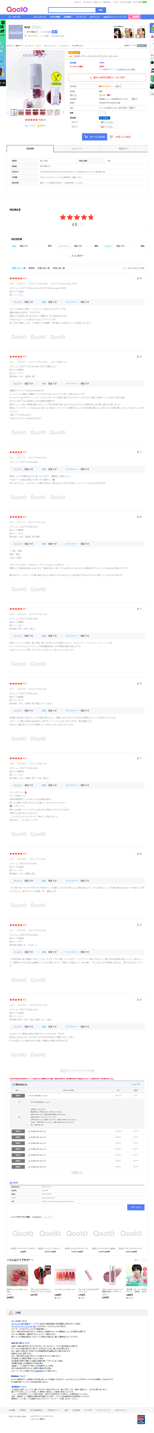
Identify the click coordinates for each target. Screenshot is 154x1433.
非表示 (138, 1084)
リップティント (77, 46)
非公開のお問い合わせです (38, 1131)
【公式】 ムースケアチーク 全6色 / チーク (104, 1248)
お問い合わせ (136, 1207)
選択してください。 (109, 122)
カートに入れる (94, 136)
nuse (70, 56)
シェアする (31, 126)
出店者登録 (76, 1410)
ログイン (78, 2)
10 (89, 1071)
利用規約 (23, 1410)
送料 (73, 95)
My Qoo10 (88, 2)
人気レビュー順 (18, 268)
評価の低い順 (59, 268)
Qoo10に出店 (125, 2)
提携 (66, 1410)
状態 (17, 1090)
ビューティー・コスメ (33, 46)
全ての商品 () (32, 32)
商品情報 (30, 148)
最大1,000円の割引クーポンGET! (107, 77)
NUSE (27, 27)
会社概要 (12, 1410)
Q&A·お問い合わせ (58, 36)
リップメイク (63, 46)
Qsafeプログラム (121, 1410)
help (49, 166)
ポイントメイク (50, 46)
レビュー (77, 148)
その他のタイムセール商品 (126, 69)
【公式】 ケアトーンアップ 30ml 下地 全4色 (23, 1248)
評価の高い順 (44, 268)
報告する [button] (43, 126)
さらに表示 (76, 256)
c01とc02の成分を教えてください (38, 1095)
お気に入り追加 (120, 137)
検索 (100, 10)
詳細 (117, 86)
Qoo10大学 (137, 2)
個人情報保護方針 (36, 1410)
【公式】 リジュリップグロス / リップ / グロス (50, 1248)
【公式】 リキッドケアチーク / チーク (131, 1248)
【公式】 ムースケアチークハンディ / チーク (77, 1248)
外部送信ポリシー (53, 1410)
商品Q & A (124, 148)
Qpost (108, 2)
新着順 (31, 268)
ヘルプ (115, 2)
